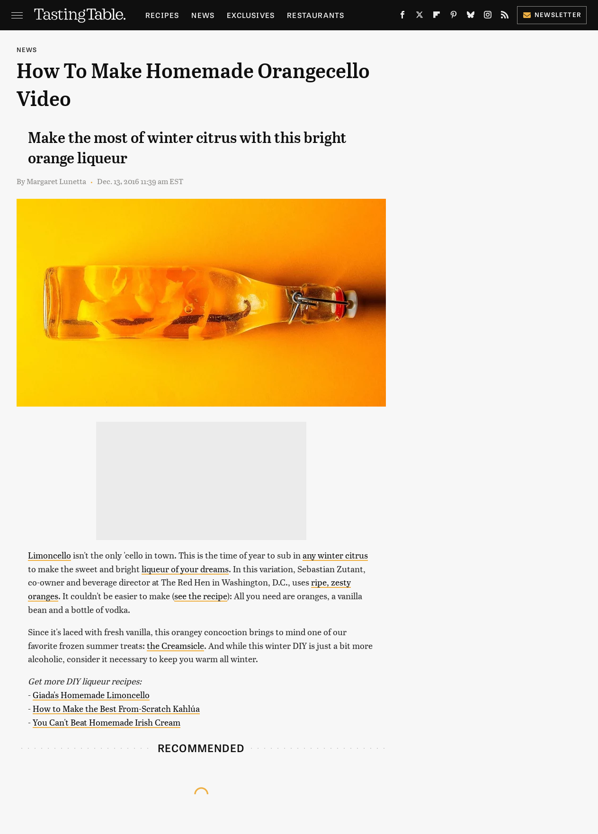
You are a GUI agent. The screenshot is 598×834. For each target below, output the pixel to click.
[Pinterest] (453, 16)
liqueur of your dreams (185, 569)
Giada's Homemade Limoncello (91, 695)
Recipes (162, 14)
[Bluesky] (470, 16)
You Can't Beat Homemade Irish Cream (106, 722)
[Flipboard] (436, 16)
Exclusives (251, 14)
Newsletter (551, 14)
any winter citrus (335, 555)
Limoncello (49, 555)
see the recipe (200, 596)
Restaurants (315, 14)
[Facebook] (402, 16)
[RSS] (504, 16)
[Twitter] (419, 16)
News (202, 14)
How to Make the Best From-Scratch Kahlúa (116, 708)
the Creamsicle (175, 645)
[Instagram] (487, 16)
